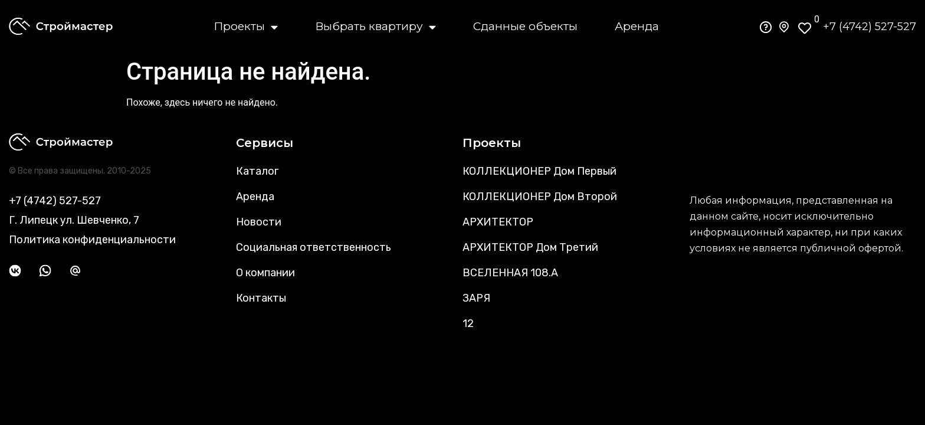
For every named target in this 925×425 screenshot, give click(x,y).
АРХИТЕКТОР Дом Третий (530, 247)
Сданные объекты (525, 26)
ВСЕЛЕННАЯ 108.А (510, 272)
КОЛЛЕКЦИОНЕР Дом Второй (539, 196)
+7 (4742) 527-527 (869, 26)
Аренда (637, 26)
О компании (265, 272)
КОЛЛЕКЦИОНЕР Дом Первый (539, 171)
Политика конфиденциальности (92, 239)
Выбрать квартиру (375, 26)
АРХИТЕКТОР (497, 221)
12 (468, 323)
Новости (258, 221)
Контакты (261, 298)
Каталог (257, 171)
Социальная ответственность (313, 247)
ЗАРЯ (476, 298)
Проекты (246, 26)
